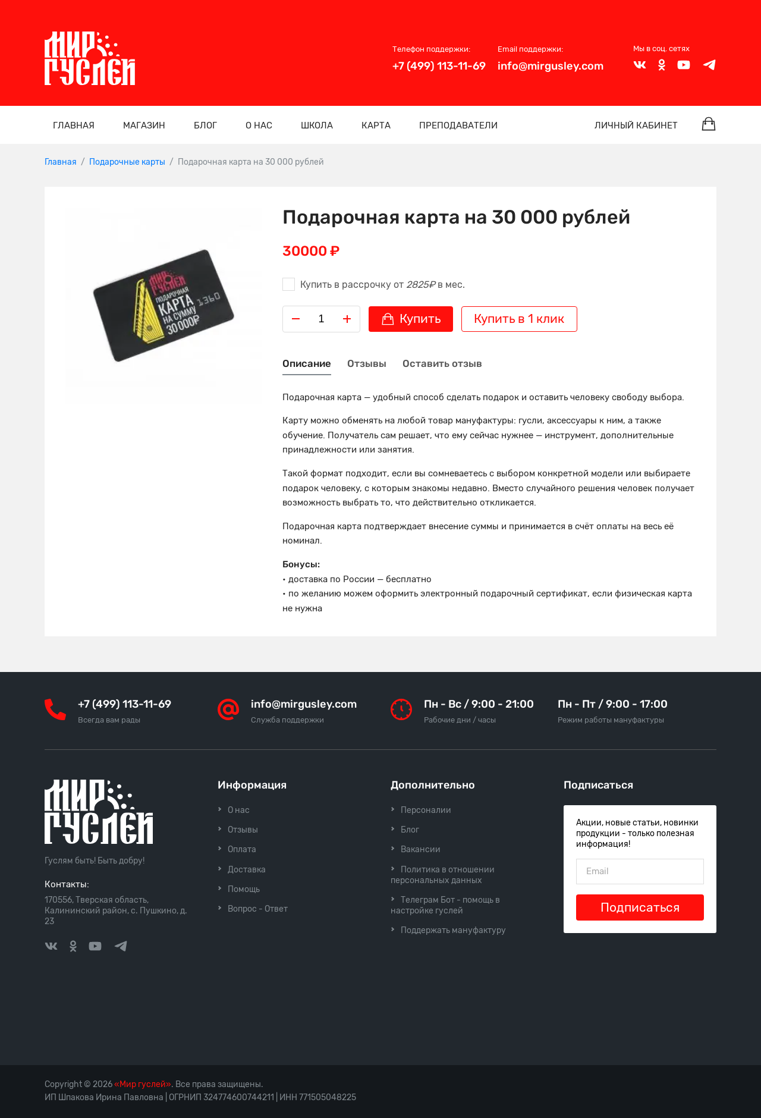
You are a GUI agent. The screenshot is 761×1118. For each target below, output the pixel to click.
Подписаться (640, 907)
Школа (317, 125)
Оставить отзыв (442, 363)
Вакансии (421, 849)
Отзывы (366, 363)
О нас (259, 125)
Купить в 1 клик (519, 319)
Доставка (247, 870)
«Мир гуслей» (142, 1084)
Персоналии (426, 810)
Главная (74, 125)
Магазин (144, 125)
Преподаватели (458, 125)
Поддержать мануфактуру (453, 930)
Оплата (242, 849)
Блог (205, 125)
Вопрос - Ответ (258, 909)
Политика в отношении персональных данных (443, 875)
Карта (376, 125)
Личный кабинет (636, 125)
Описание (306, 363)
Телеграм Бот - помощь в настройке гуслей (445, 905)
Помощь (244, 889)
